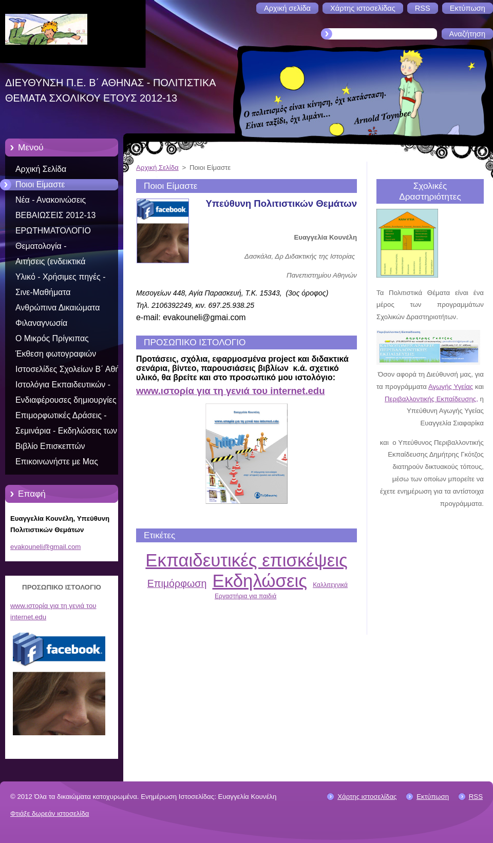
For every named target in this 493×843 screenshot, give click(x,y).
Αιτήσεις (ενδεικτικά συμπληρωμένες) (50, 263)
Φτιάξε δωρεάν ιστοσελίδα (49, 813)
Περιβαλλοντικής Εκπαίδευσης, (431, 399)
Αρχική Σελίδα (40, 169)
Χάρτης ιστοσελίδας (366, 796)
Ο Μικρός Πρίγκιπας (52, 338)
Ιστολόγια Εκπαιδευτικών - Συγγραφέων (62, 386)
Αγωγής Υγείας (450, 386)
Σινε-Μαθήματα (43, 292)
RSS (476, 796)
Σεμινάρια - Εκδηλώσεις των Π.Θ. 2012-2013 (66, 432)
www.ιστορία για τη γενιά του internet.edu (230, 390)
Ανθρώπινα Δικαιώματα (57, 307)
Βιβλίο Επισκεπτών (50, 446)
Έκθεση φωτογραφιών (55, 353)
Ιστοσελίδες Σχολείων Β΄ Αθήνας (73, 369)
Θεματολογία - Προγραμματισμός (48, 248)
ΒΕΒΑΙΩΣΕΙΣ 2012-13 (55, 215)
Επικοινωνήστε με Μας (56, 461)
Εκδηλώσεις (260, 581)
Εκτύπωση (432, 796)
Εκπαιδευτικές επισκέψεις (246, 560)
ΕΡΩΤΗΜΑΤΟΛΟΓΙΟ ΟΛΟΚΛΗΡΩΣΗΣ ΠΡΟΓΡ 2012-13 (72, 232)
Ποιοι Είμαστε (40, 184)
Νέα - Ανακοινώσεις (50, 199)
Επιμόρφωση (177, 583)
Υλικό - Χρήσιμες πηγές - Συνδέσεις (60, 278)
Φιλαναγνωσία (41, 323)
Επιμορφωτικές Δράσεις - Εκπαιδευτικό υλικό (61, 417)
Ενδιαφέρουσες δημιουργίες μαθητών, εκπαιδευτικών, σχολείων (66, 402)
